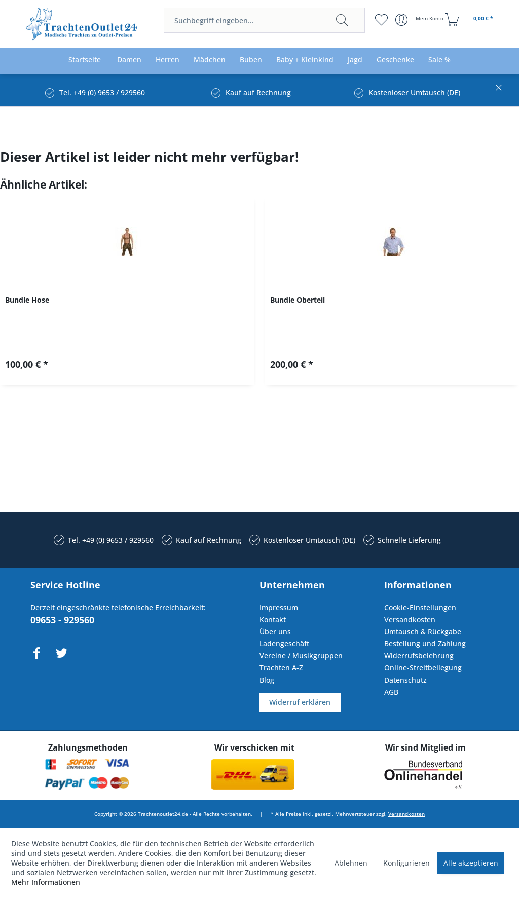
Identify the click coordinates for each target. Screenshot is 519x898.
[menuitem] (264, 20)
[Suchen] (342, 20)
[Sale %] (439, 60)
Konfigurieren (406, 863)
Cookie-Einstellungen (420, 607)
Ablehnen (351, 863)
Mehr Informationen (45, 882)
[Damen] (129, 60)
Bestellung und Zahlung (425, 643)
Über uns (275, 632)
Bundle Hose (27, 300)
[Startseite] (84, 60)
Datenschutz (405, 680)
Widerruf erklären (299, 702)
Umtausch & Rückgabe (422, 632)
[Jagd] (355, 60)
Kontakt (273, 619)
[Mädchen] (210, 60)
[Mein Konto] (420, 20)
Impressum (279, 607)
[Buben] (251, 60)
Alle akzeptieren (470, 863)
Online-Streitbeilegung (423, 667)
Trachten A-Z (281, 667)
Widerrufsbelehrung (419, 655)
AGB (391, 692)
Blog (267, 680)
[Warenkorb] (470, 20)
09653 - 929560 (62, 620)
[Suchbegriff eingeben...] (264, 20)
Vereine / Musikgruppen (301, 655)
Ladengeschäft (284, 643)
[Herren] (168, 60)
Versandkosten (409, 619)
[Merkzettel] (381, 20)
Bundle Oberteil (297, 300)
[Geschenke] (395, 60)
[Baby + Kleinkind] (305, 60)
